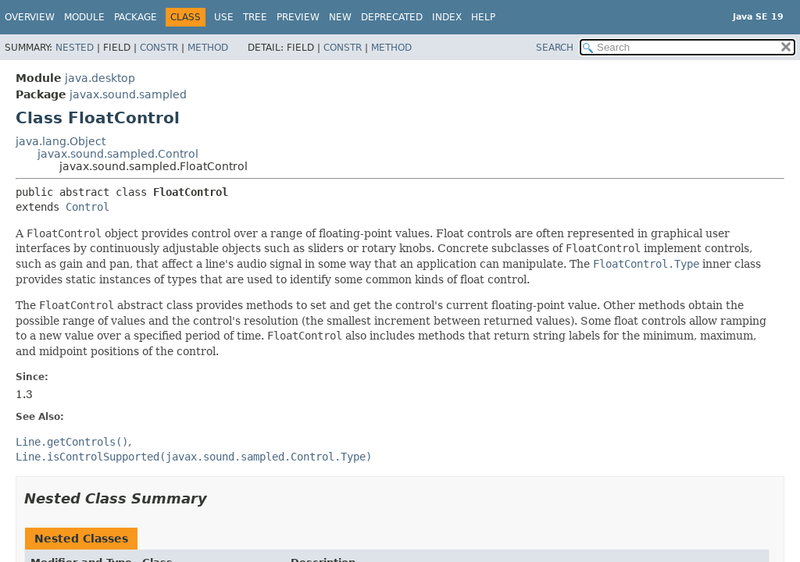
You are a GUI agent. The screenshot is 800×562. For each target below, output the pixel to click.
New (340, 17)
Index (447, 17)
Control (87, 207)
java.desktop (100, 78)
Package (135, 17)
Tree (255, 17)
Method (208, 47)
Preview (298, 17)
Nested (74, 47)
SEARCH (554, 47)
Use (224, 17)
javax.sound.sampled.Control (118, 154)
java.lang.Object (60, 141)
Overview (30, 17)
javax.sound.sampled (128, 94)
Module (84, 17)
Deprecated (392, 17)
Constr (159, 47)
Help (483, 17)
